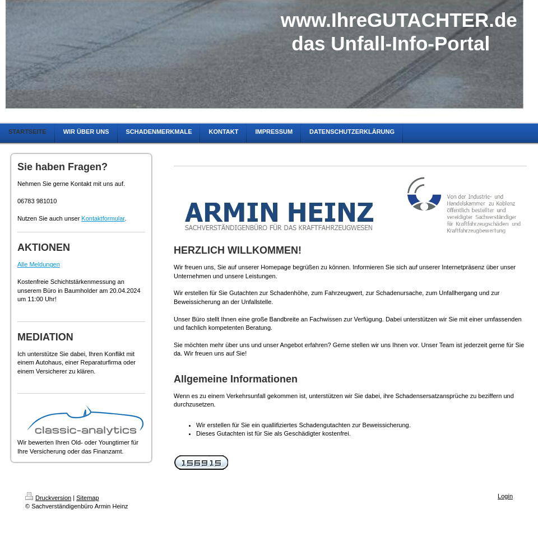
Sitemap (87, 497)
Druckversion (48, 497)
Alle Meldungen (38, 264)
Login (505, 496)
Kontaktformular (102, 218)
